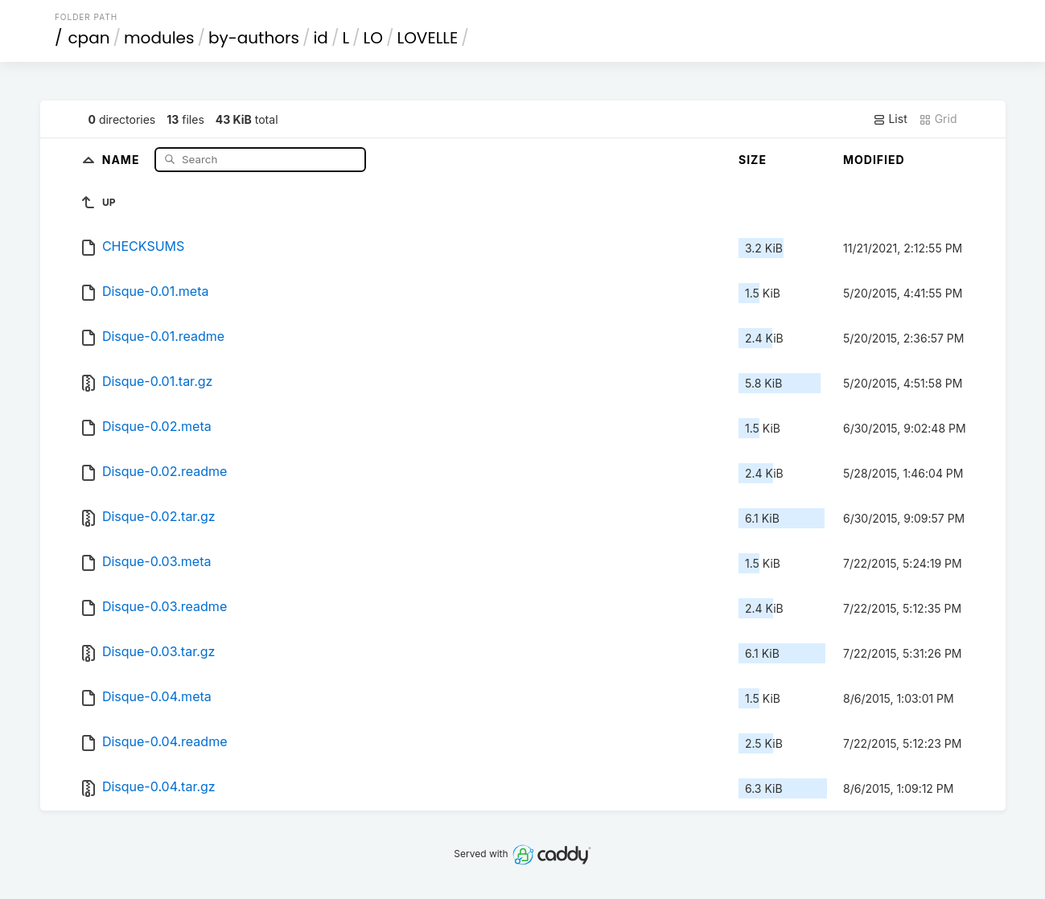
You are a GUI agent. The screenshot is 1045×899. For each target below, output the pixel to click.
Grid (938, 119)
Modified (874, 159)
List (890, 119)
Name (122, 159)
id (320, 38)
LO (373, 38)
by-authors (253, 38)
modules (159, 38)
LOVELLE (428, 38)
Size (752, 159)
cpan (88, 38)
